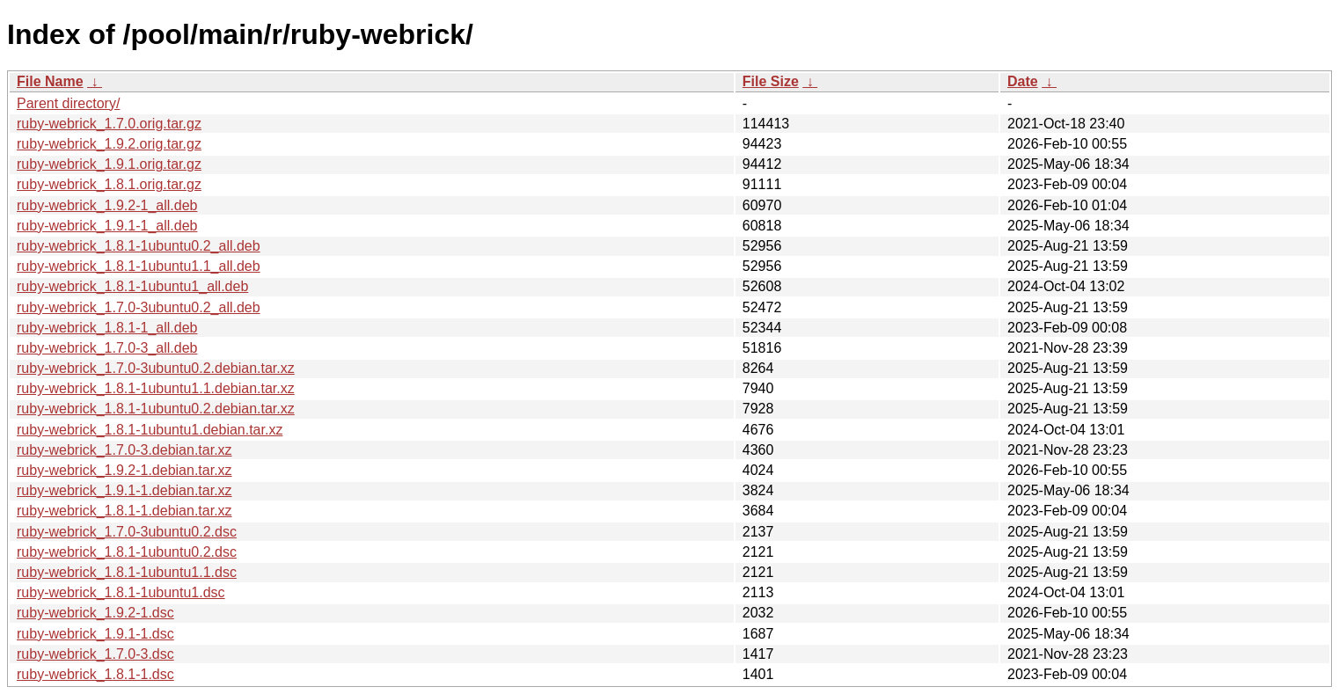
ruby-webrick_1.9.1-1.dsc (95, 633)
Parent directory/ (68, 103)
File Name (50, 81)
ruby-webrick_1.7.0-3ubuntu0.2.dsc (127, 531)
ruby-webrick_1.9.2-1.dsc (95, 612)
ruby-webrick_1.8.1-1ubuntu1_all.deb (132, 286)
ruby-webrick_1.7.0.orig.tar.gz (109, 123)
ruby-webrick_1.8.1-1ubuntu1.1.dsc (127, 572)
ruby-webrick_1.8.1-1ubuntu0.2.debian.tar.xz (156, 408)
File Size (771, 81)
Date (1022, 81)
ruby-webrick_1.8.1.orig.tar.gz (109, 184)
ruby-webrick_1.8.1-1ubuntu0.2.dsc (127, 551)
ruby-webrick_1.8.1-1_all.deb (107, 327)
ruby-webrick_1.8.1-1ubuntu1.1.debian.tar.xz (156, 388)
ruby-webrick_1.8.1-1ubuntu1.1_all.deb (138, 266)
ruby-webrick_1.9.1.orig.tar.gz (109, 164)
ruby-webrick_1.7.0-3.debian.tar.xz (124, 449)
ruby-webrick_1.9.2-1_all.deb (107, 205)
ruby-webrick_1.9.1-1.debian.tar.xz (124, 490)
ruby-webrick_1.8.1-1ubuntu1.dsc (121, 592)
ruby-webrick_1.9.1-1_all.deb (107, 225)
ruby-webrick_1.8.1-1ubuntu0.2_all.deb (138, 245)
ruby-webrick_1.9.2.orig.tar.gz (109, 143)
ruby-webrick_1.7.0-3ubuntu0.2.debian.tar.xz (156, 368)
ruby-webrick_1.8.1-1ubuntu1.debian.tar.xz (149, 429)
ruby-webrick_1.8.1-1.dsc (95, 674)
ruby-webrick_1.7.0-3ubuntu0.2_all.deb (138, 307)
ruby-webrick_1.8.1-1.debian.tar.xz (124, 510)
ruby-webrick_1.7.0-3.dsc (95, 654)
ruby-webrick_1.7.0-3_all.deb (107, 347)
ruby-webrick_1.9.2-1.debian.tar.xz (124, 470)
